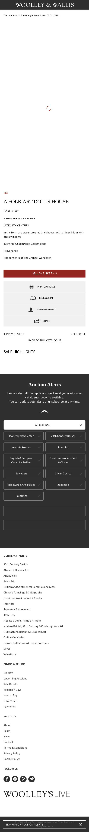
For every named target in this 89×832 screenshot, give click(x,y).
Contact (8, 742)
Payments (10, 706)
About (7, 725)
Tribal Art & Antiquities (21, 484)
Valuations (10, 654)
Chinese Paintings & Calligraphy (23, 592)
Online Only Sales (14, 637)
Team (7, 730)
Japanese (63, 484)
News (7, 736)
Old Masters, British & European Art (25, 631)
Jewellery (21, 473)
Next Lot (77, 334)
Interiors (9, 603)
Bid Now (8, 673)
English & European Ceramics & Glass (21, 460)
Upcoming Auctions (15, 678)
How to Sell (10, 701)
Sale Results (11, 684)
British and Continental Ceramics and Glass (30, 587)
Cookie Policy (12, 759)
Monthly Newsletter (21, 436)
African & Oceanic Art (16, 570)
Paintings (21, 495)
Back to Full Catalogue (44, 340)
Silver (7, 648)
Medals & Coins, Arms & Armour (22, 620)
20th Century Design (63, 436)
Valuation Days (12, 689)
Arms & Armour (21, 447)
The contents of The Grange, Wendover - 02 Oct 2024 (31, 15)
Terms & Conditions (15, 747)
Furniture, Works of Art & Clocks (63, 460)
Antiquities (10, 575)
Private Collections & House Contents (26, 643)
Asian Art (63, 447)
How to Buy (10, 695)
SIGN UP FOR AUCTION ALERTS (26, 824)
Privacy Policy (12, 753)
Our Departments (15, 555)
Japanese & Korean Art (17, 609)
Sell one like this (44, 273)
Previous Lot (15, 334)
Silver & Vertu (63, 473)
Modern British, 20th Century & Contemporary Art (33, 626)
